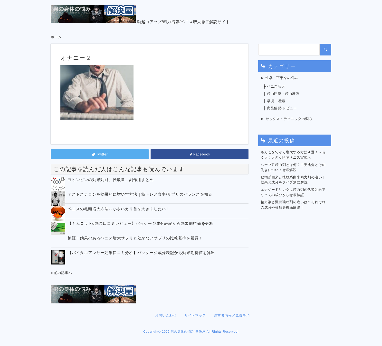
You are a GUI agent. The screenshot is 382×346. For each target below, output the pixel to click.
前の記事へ (63, 273)
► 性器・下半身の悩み (279, 78)
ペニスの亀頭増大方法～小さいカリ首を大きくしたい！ (119, 209)
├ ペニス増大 (274, 86)
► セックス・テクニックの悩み (286, 119)
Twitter (100, 154)
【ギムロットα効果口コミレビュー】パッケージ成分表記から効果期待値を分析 (140, 223)
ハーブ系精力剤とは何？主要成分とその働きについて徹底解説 (293, 167)
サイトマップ (195, 315)
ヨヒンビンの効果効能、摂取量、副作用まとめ (111, 180)
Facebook (199, 154)
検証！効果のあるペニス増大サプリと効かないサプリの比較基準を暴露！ (135, 238)
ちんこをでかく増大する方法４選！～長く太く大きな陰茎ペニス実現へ (293, 154)
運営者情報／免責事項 (232, 315)
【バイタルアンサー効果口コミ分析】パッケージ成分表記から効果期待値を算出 (141, 253)
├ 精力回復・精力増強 (281, 94)
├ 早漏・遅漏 (274, 101)
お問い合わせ (166, 315)
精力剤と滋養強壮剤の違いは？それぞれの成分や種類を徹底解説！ (293, 204)
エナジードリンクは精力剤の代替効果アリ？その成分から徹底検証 (293, 192)
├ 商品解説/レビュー (280, 108)
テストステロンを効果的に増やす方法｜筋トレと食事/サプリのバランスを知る (140, 194)
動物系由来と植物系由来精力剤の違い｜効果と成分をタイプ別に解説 (293, 179)
